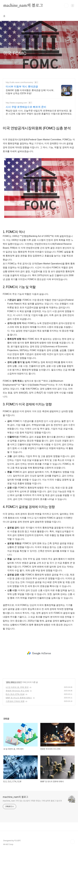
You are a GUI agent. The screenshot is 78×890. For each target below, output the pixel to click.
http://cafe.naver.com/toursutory (19, 82)
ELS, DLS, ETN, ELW (15, 733)
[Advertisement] (39, 141)
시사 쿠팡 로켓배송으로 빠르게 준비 (26, 107)
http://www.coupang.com (16, 103)
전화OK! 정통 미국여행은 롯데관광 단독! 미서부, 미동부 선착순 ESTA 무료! (30, 92)
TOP (72, 881)
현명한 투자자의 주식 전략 (17, 730)
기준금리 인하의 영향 (15, 740)
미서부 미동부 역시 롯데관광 (22, 86)
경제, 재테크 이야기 (14, 721)
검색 (66, 6)
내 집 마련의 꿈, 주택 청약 (17, 726)
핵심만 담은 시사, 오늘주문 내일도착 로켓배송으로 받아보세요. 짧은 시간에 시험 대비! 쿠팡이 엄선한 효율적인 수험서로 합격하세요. (39, 112)
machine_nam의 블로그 (23, 6)
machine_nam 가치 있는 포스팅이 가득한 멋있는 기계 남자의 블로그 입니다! (32, 840)
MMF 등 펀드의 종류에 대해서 (19, 737)
